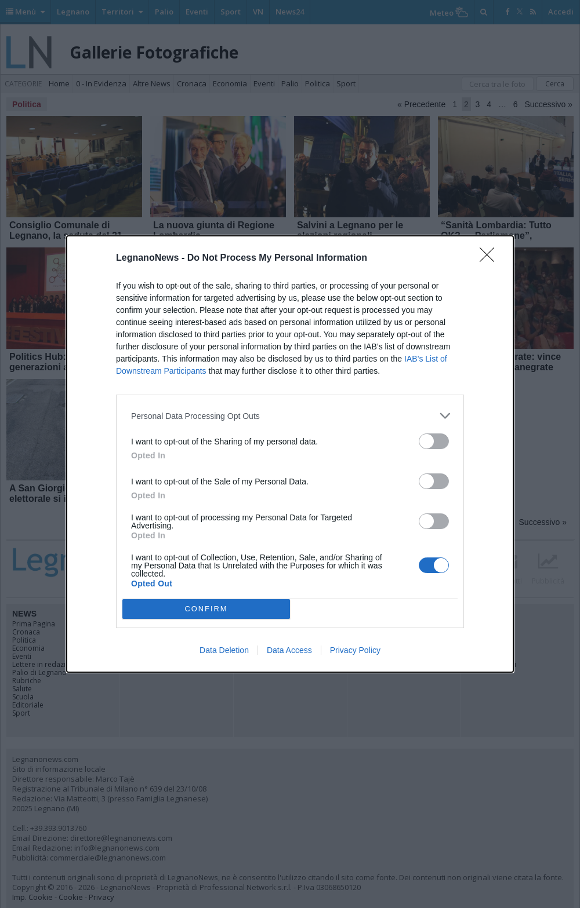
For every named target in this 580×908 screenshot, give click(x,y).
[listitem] (290, 416)
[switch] (434, 441)
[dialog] (290, 454)
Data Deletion (224, 650)
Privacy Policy (355, 650)
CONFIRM (206, 609)
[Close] (491, 258)
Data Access (289, 650)
